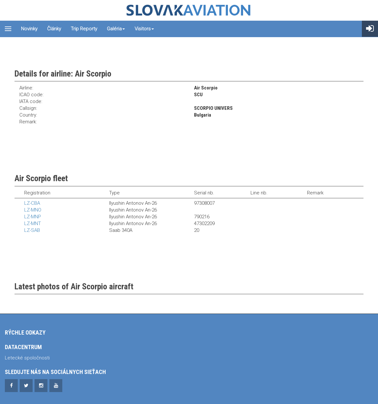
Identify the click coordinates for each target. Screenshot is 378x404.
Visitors (144, 29)
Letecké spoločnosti (27, 358)
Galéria (116, 29)
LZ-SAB (32, 230)
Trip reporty (84, 29)
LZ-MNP (32, 217)
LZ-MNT (32, 223)
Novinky (29, 29)
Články (54, 29)
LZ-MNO (32, 210)
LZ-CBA (32, 203)
